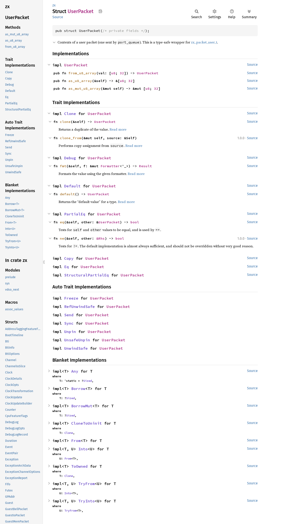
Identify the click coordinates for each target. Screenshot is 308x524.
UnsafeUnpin (77, 339)
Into (83, 448)
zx (54, 5)
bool (134, 222)
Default (72, 186)
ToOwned (79, 466)
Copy (69, 258)
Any (74, 371)
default (67, 194)
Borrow (78, 388)
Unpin (70, 331)
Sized (87, 381)
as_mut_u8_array (84, 88)
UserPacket (76, 65)
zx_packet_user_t (204, 42)
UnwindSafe (76, 348)
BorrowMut (81, 405)
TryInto (86, 501)
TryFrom (86, 483)
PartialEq (74, 214)
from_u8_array (82, 73)
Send (69, 314)
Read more (118, 129)
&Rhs (100, 238)
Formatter (110, 166)
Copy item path (100, 11)
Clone (70, 113)
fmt (63, 166)
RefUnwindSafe (79, 306)
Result (145, 166)
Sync (69, 323)
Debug (70, 157)
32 (122, 73)
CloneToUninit (86, 423)
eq (62, 222)
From (76, 440)
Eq (66, 266)
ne (62, 238)
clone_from (70, 138)
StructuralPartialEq (86, 275)
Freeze (71, 298)
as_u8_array (80, 81)
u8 (113, 73)
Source (57, 17)
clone (65, 121)
